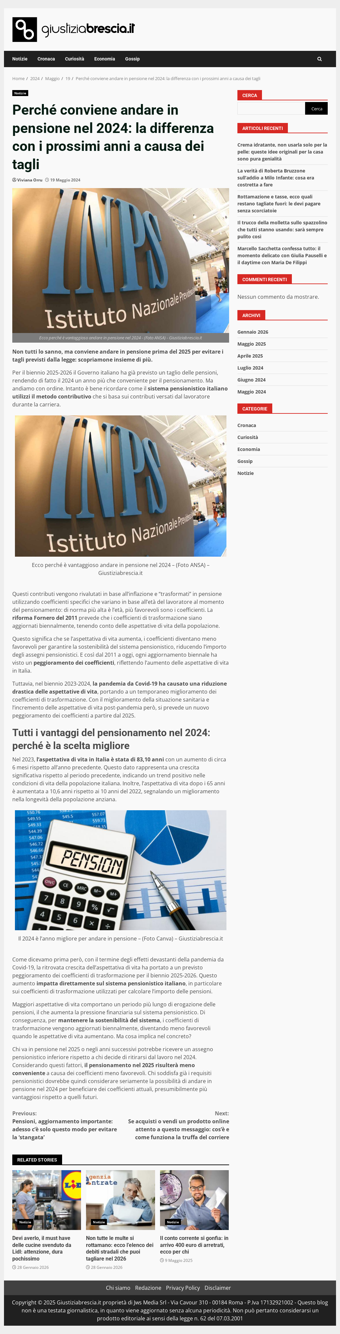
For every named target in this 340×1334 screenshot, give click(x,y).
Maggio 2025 (251, 344)
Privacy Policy (183, 1287)
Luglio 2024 (250, 368)
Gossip (132, 58)
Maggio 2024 (251, 392)
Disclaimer (218, 1287)
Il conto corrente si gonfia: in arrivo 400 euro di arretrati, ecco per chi (194, 1200)
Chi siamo (118, 1287)
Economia (104, 58)
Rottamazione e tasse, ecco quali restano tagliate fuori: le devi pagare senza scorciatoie (278, 203)
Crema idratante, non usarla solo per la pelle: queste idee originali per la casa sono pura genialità (282, 152)
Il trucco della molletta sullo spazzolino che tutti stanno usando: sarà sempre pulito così (282, 229)
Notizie (20, 58)
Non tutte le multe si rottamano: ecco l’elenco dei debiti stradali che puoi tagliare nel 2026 (120, 1200)
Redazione (148, 1287)
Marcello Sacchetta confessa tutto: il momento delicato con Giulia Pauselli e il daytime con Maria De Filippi (282, 255)
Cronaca (46, 58)
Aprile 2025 (250, 356)
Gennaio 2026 (252, 332)
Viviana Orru (29, 180)
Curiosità (74, 58)
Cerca (249, 95)
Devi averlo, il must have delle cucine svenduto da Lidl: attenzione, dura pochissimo (46, 1200)
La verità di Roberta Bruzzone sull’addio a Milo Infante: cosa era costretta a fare (275, 177)
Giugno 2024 (251, 380)
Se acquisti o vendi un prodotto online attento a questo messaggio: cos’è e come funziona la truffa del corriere (175, 1125)
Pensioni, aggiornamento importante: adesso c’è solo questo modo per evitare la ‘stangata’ (66, 1125)
